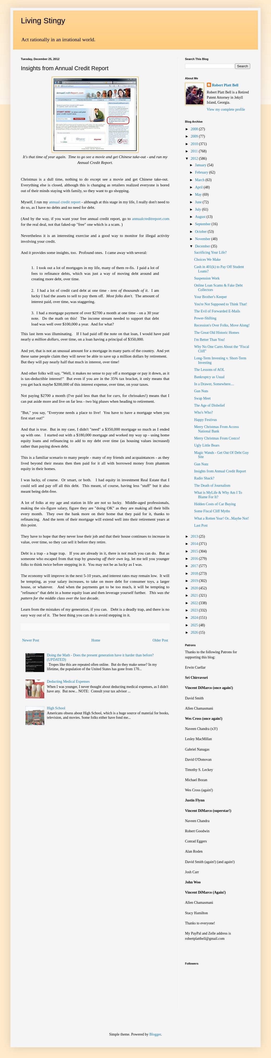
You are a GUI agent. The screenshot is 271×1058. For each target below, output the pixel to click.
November (203, 239)
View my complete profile (226, 109)
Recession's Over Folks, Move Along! (222, 325)
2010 (195, 144)
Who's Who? (203, 412)
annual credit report (65, 202)
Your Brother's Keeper (210, 297)
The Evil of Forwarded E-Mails (217, 311)
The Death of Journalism (212, 486)
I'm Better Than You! (209, 340)
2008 (195, 129)
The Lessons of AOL (209, 370)
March (200, 180)
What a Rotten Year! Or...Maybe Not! (221, 518)
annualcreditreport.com (150, 218)
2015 (195, 551)
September (203, 224)
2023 (195, 610)
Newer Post (30, 640)
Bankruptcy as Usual (209, 377)
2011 (195, 151)
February (202, 172)
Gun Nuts (201, 391)
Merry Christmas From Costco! (217, 438)
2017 (195, 566)
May (198, 195)
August (200, 217)
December (203, 246)
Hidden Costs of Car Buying (215, 504)
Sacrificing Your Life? (210, 252)
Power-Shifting (205, 318)
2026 (195, 632)
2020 (195, 588)
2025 (195, 625)
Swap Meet (202, 398)
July (198, 209)
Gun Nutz (201, 464)
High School (56, 708)
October (201, 232)
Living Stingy (43, 20)
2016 (195, 559)
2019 (195, 581)
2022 (195, 603)
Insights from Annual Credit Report (220, 471)
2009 (195, 136)
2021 (195, 595)
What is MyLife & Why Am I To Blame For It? (218, 495)
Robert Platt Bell (225, 85)
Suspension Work (207, 278)
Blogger (155, 1034)
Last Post (201, 525)
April (199, 187)
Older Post (160, 640)
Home (95, 640)
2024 (195, 618)
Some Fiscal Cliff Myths (212, 511)
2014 (195, 544)
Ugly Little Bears (206, 445)
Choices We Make (207, 259)
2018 (195, 573)
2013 (195, 536)
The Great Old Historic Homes (216, 333)
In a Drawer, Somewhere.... (214, 384)
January (201, 165)
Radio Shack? (204, 478)
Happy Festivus (205, 420)
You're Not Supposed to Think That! (220, 304)
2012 (195, 159)
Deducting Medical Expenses (68, 681)
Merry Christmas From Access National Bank (216, 429)
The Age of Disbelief (209, 405)
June (198, 202)
